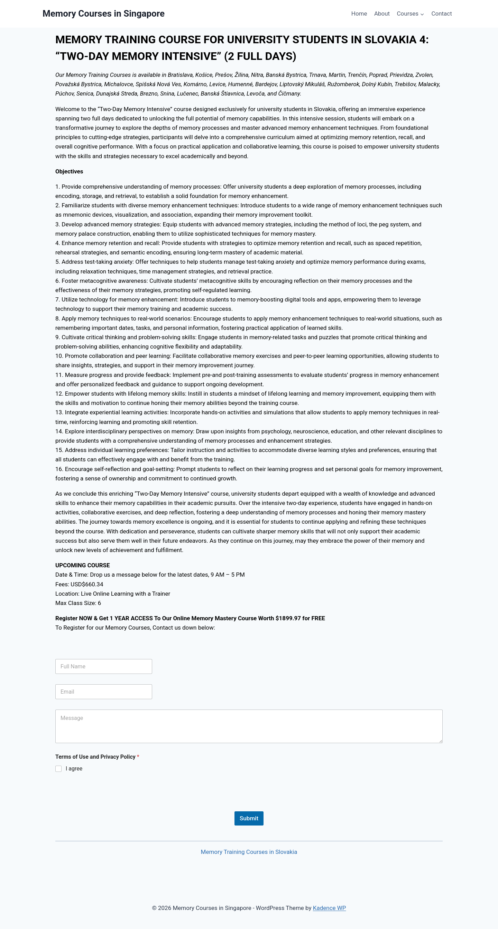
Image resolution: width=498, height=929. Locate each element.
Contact (441, 13)
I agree (74, 768)
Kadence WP (329, 907)
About (382, 13)
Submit (249, 818)
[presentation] (107, 807)
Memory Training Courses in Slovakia (249, 851)
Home (359, 13)
